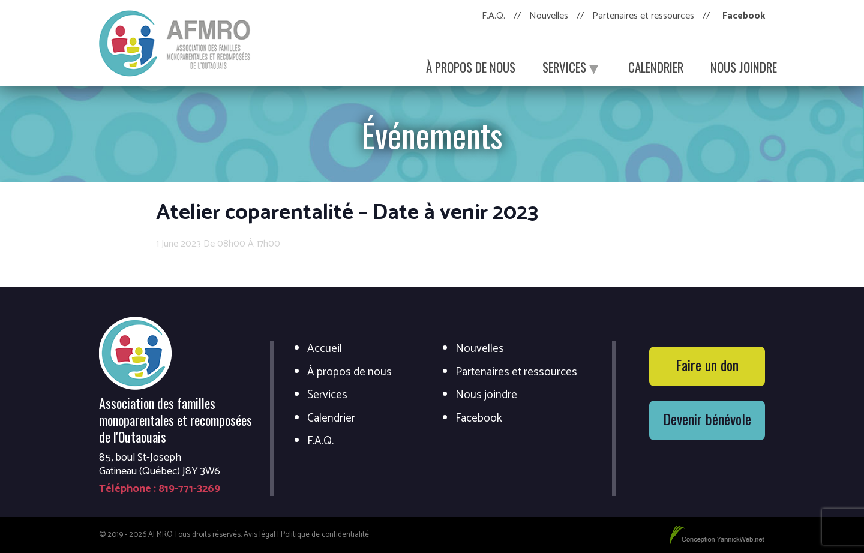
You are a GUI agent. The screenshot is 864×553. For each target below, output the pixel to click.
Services (571, 67)
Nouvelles (548, 16)
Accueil (324, 349)
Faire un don (707, 364)
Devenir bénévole (707, 418)
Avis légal (259, 534)
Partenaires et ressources (643, 16)
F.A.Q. (493, 16)
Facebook (743, 16)
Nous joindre (743, 67)
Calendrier (655, 67)
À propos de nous (470, 67)
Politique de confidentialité (325, 534)
